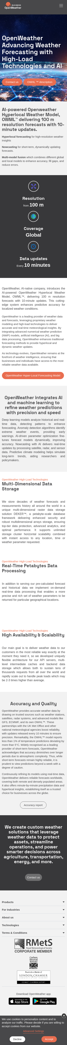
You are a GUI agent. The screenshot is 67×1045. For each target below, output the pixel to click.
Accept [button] (49, 1039)
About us (8, 917)
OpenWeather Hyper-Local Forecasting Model (33, 375)
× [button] (64, 1016)
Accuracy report (33, 805)
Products (8, 902)
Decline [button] (17, 1039)
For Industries (11, 909)
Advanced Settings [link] (33, 1031)
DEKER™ (20, 513)
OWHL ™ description (39, 82)
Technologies (10, 925)
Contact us (12, 82)
